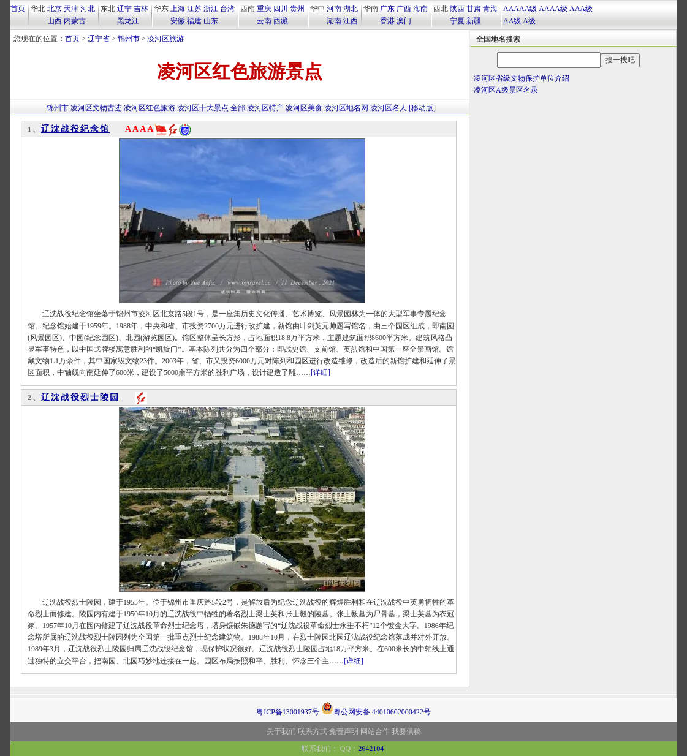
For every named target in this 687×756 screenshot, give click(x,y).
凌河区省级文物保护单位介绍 (521, 78)
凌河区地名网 (346, 108)
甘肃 (473, 8)
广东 (387, 8)
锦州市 (129, 38)
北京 (54, 8)
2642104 (371, 748)
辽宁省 (99, 38)
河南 (334, 8)
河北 (87, 8)
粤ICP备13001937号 (287, 712)
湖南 (334, 21)
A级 (529, 21)
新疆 (473, 21)
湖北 (350, 8)
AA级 (512, 21)
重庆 (264, 8)
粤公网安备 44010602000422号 (376, 708)
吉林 (141, 8)
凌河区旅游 (165, 38)
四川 (280, 8)
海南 (420, 8)
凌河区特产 (265, 108)
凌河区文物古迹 (96, 108)
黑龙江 (128, 21)
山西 (54, 21)
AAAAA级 (520, 8)
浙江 (210, 8)
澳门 (404, 21)
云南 (264, 21)
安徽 (177, 21)
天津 (71, 8)
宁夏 (457, 21)
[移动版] (422, 108)
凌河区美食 (304, 108)
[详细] (320, 372)
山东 (210, 21)
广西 (404, 8)
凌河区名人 (388, 108)
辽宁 (124, 8)
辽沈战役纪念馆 (75, 129)
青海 (490, 8)
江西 (350, 21)
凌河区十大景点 (203, 108)
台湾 (227, 8)
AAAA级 (553, 8)
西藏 (280, 21)
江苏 (194, 8)
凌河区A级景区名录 (506, 90)
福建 (194, 21)
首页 (17, 8)
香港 (387, 21)
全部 (237, 108)
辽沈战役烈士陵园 (80, 397)
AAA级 (581, 8)
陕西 (457, 8)
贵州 (297, 8)
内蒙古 (75, 21)
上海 (177, 8)
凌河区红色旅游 (149, 108)
